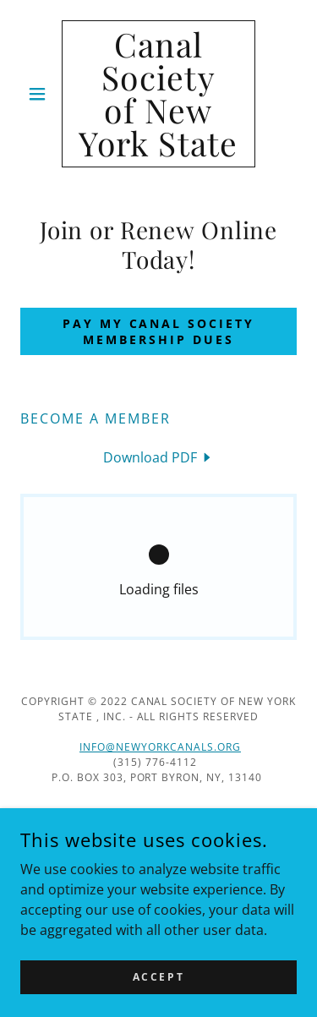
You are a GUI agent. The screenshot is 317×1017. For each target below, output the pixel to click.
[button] (41, 94)
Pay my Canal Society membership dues (159, 331)
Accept (158, 977)
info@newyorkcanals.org (160, 747)
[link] (158, 93)
